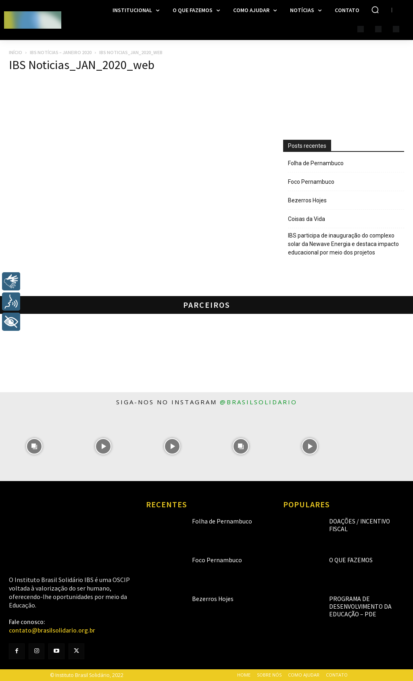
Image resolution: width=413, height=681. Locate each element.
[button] (375, 10)
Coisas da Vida (306, 219)
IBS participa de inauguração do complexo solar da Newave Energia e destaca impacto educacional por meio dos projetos (343, 244)
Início (15, 52)
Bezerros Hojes (307, 200)
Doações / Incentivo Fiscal (360, 521)
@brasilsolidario (258, 402)
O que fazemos (346, 560)
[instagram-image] (34, 446)
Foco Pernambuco (311, 182)
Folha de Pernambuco (316, 163)
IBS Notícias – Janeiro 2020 (61, 52)
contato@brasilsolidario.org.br (52, 630)
